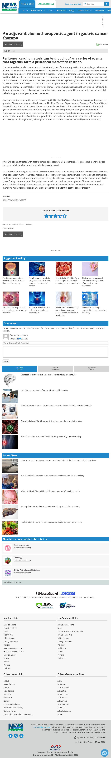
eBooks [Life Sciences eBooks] (60, 651)
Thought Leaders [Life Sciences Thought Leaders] (64, 641)
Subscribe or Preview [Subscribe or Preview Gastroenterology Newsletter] (22, 548)
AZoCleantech (63, 687)
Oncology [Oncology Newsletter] (18, 557)
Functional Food (10, 628)
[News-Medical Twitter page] (16, 736)
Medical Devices (10, 655)
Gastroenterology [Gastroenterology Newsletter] (21, 545)
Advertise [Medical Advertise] (8, 697)
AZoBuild (61, 707)
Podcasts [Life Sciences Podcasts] (61, 658)
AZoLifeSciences (64, 711)
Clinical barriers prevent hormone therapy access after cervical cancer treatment (92, 282)
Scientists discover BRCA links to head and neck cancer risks (39, 310)
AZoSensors (62, 697)
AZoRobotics (62, 694)
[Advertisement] (55, 244)
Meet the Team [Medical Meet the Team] (10, 684)
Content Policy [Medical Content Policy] (10, 711)
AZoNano (61, 684)
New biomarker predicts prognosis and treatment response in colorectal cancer (39, 282)
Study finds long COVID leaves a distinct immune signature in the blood (52, 421)
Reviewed (103, 44)
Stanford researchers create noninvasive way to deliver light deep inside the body (56, 405)
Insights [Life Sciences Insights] (60, 645)
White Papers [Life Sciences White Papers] (63, 638)
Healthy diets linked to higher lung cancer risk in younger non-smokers (51, 522)
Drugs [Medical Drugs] (6, 658)
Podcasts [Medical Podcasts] (7, 668)
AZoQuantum (63, 704)
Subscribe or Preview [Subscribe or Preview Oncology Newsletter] (22, 560)
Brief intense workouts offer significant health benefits (44, 390)
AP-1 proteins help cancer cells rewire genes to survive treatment (15, 310)
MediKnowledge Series (13, 648)
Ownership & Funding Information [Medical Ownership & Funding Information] (18, 714)
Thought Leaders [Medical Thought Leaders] (11, 641)
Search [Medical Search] (6, 687)
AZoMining (62, 701)
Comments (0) (8, 228)
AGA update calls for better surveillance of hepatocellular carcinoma (50, 506)
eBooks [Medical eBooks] (7, 661)
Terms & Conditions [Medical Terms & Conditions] (12, 704)
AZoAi (59, 714)
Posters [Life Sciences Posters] (60, 655)
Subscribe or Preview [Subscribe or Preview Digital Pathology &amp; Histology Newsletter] (22, 572)
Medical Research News (22, 224)
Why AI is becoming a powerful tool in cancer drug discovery (94, 310)
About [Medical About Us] (6, 681)
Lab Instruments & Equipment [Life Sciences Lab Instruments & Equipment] (70, 631)
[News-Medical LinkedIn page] (21, 736)
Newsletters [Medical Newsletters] (9, 691)
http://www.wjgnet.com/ (14, 199)
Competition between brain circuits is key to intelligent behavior (48, 375)
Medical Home (27, 4)
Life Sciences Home (46, 4)
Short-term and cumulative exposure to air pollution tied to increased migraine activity (58, 460)
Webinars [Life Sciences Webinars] (61, 648)
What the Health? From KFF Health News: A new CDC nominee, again (50, 491)
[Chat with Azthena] (104, 753)
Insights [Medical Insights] (7, 645)
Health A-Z (8, 635)
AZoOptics (61, 691)
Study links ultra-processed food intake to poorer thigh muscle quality (51, 436)
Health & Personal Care (13, 651)
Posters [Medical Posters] (7, 665)
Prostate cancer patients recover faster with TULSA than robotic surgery (14, 280)
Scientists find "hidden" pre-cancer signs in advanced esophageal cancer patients (68, 280)
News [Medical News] (6, 631)
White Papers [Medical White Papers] (9, 638)
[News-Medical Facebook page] (10, 736)
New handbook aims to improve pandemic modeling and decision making (52, 475)
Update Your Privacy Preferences (89, 737)
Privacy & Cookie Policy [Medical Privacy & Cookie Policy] (13, 707)
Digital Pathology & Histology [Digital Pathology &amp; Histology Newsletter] (27, 570)
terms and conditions (42, 727)
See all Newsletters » (12, 582)
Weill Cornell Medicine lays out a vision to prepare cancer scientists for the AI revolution (67, 311)
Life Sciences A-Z (64, 635)
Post (6, 361)
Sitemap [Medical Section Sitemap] (7, 694)
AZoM (59, 681)
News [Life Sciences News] (59, 628)
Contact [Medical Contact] (7, 701)
